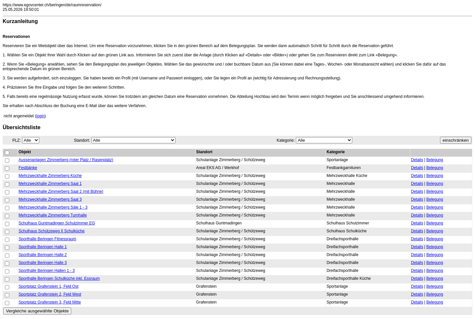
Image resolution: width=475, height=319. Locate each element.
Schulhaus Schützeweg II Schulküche (51, 231)
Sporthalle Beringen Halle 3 (42, 262)
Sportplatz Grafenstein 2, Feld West (49, 294)
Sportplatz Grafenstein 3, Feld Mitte (49, 302)
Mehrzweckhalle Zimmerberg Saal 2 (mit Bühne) (60, 191)
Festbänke (27, 167)
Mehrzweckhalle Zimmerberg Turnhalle (52, 215)
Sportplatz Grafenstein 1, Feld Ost (48, 286)
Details (417, 160)
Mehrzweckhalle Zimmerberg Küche (49, 175)
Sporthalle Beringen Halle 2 (42, 254)
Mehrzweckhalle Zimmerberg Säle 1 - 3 (52, 207)
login (40, 116)
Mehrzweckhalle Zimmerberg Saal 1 (49, 183)
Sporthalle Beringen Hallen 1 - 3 (46, 270)
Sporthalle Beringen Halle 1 (42, 247)
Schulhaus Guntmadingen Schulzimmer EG (56, 223)
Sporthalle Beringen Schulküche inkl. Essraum (59, 278)
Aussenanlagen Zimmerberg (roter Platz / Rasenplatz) (65, 160)
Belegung (434, 160)
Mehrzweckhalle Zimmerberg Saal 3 (49, 199)
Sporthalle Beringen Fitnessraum (47, 239)
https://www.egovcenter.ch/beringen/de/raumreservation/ (52, 5)
